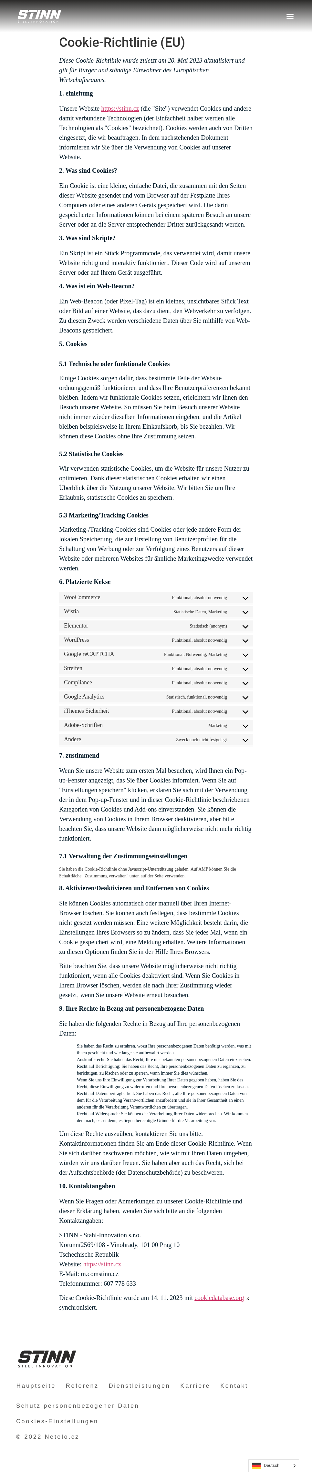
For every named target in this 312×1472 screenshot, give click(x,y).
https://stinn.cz (120, 108)
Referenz (81, 1386)
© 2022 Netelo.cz (47, 1437)
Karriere (194, 1386)
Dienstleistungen (139, 1386)
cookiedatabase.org (219, 1297)
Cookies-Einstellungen (57, 1421)
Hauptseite (36, 1386)
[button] (290, 16)
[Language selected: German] (273, 1465)
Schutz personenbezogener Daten (77, 1406)
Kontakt (232, 1386)
